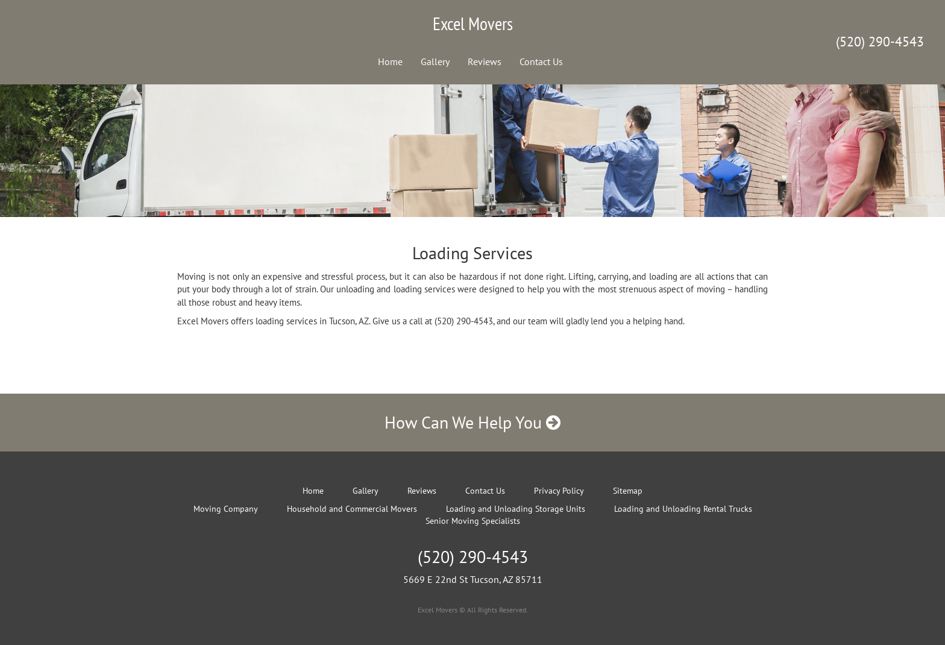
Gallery (435, 61)
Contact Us (541, 61)
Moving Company (225, 508)
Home (390, 61)
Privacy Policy (559, 490)
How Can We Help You (472, 422)
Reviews (484, 61)
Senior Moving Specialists (472, 520)
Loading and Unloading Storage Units (515, 508)
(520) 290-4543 (880, 41)
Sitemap (627, 490)
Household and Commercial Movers (352, 508)
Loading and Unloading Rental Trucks (683, 508)
